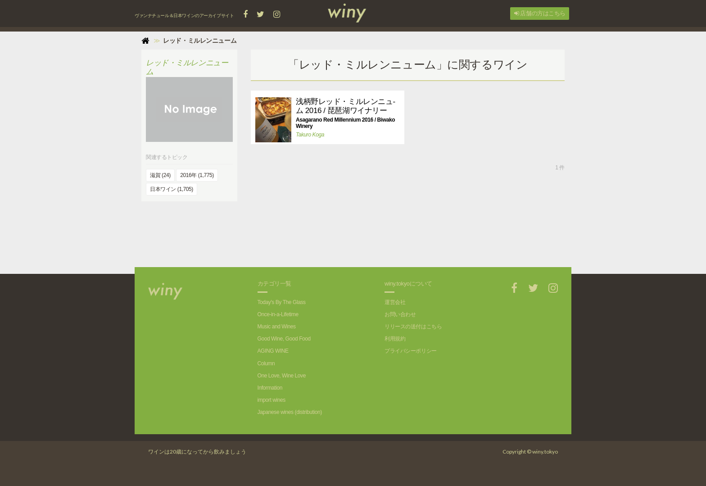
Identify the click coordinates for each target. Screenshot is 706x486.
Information (270, 388)
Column (266, 363)
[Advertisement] (407, 235)
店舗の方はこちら (540, 13)
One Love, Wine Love (282, 375)
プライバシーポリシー (411, 351)
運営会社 (395, 302)
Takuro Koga (310, 135)
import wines (271, 400)
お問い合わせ (400, 314)
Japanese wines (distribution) (290, 412)
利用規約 (395, 339)
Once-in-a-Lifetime (278, 314)
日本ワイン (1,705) (171, 189)
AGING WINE (273, 351)
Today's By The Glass (282, 302)
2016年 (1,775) (197, 175)
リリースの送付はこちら (413, 326)
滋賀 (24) (160, 175)
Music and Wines (277, 326)
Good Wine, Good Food (284, 339)
